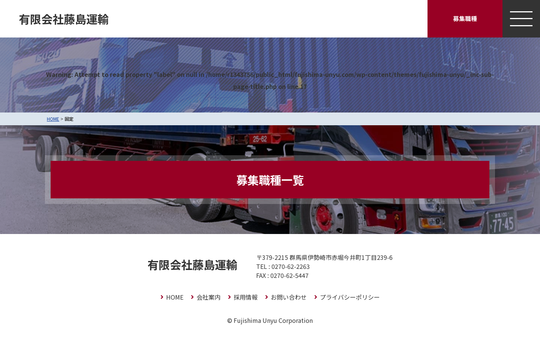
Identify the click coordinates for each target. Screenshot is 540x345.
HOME (53, 119)
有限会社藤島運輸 (64, 18)
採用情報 (246, 297)
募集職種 (465, 18)
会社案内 (208, 297)
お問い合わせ (289, 297)
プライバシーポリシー (350, 297)
